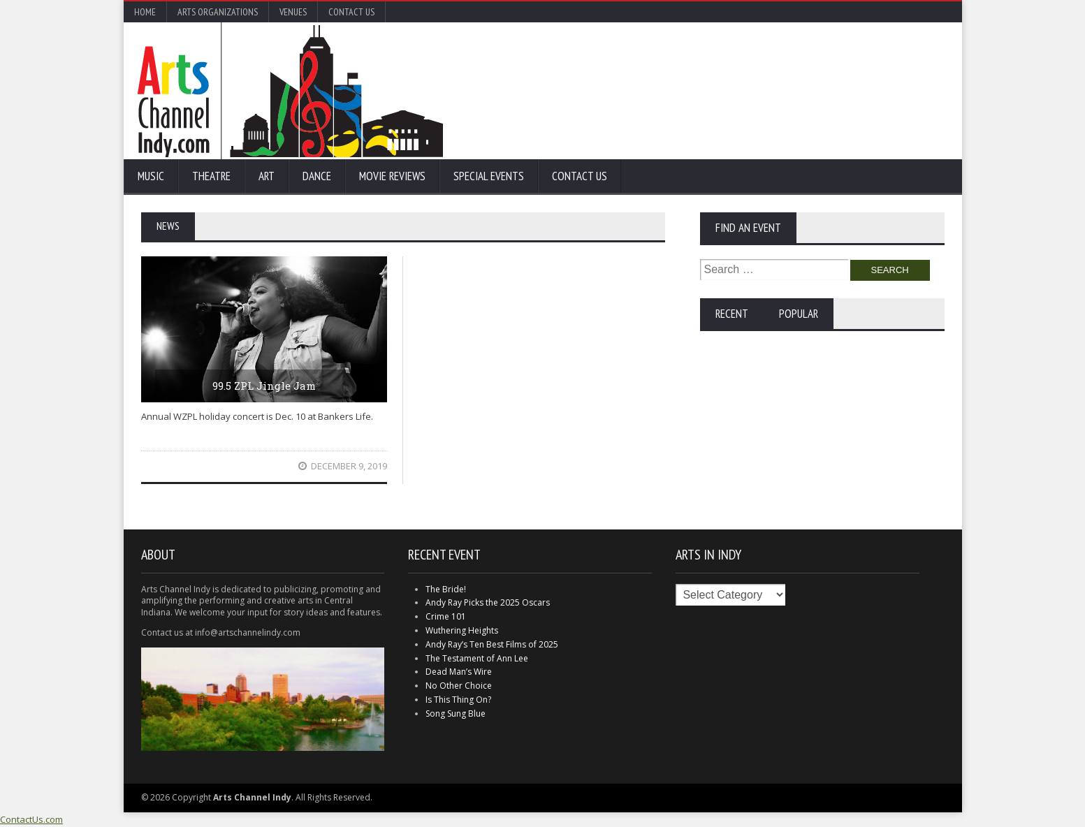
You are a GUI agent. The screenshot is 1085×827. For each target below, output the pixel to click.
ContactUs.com (31, 819)
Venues (293, 12)
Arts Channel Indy (290, 90)
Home (145, 12)
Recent (731, 313)
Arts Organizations (217, 12)
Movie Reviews (392, 176)
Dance (317, 176)
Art (266, 176)
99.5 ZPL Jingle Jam (264, 386)
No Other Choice (458, 685)
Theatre (211, 176)
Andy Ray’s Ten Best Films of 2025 (491, 644)
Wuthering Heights (461, 630)
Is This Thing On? (458, 699)
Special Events (488, 176)
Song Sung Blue (455, 713)
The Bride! (445, 589)
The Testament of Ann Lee (476, 658)
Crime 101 (445, 616)
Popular (798, 313)
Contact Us (351, 12)
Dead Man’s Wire (458, 672)
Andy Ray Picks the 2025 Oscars (487, 602)
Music (151, 176)
